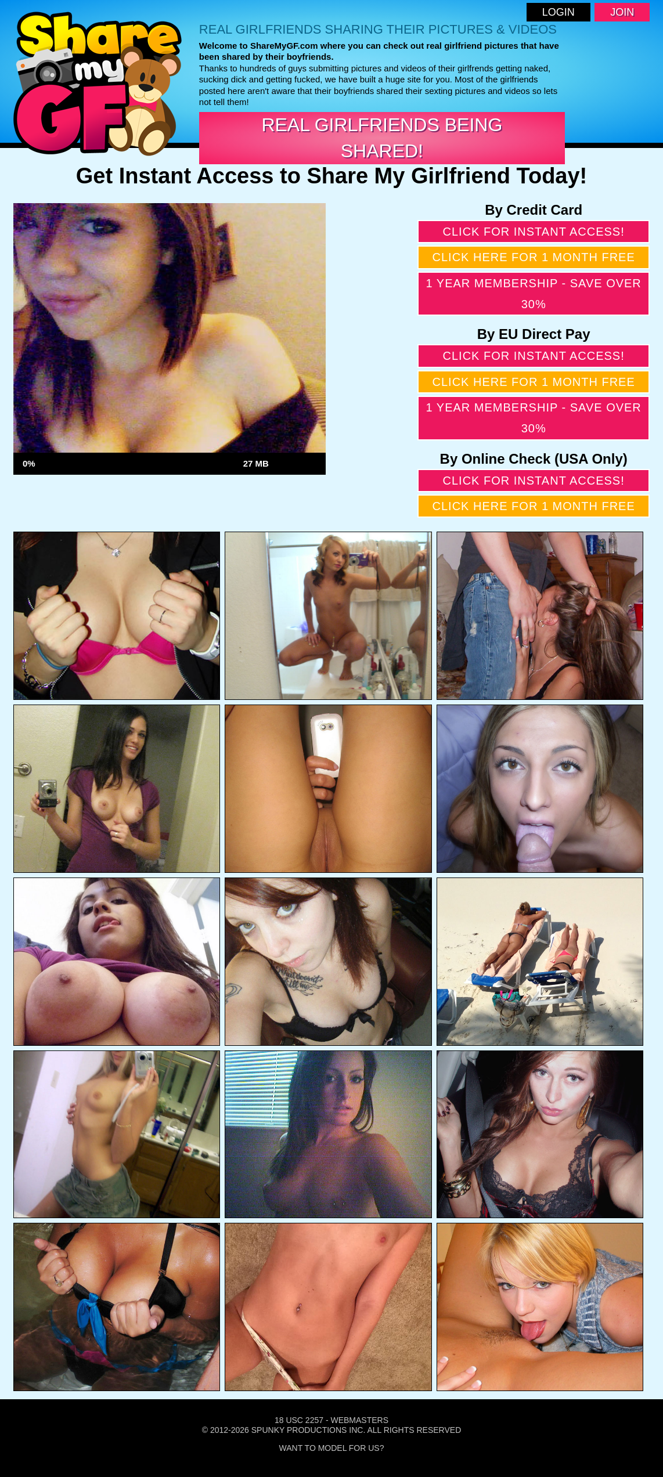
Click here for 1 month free (534, 257)
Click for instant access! (534, 231)
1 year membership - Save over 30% (533, 293)
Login (558, 12)
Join (622, 12)
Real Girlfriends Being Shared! (381, 137)
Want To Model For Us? (331, 1448)
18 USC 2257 (299, 1420)
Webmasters (359, 1420)
